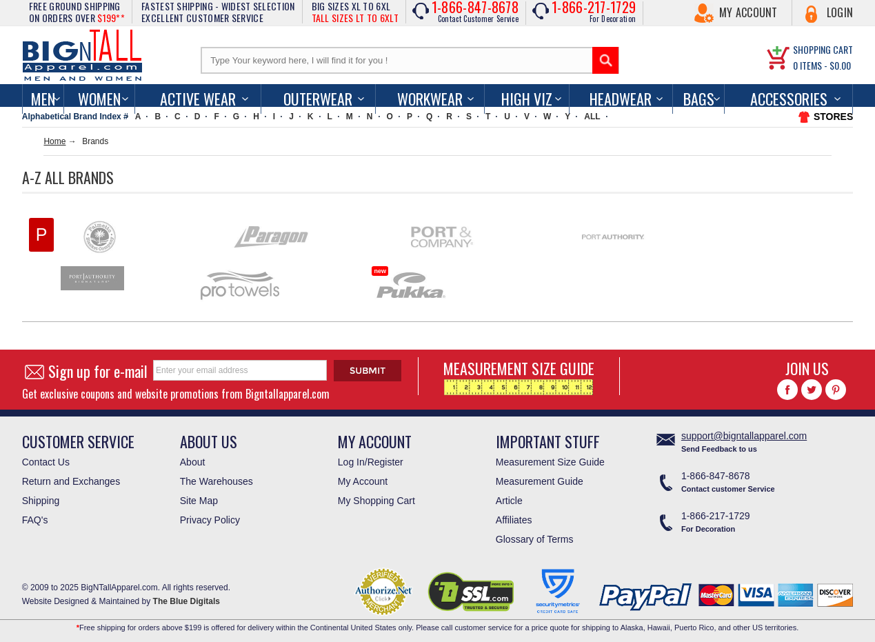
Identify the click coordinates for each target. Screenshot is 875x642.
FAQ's (35, 519)
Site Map (199, 500)
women (99, 99)
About (192, 462)
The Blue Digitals (186, 601)
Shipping (41, 500)
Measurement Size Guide (550, 462)
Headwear (621, 99)
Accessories (788, 99)
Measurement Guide (539, 481)
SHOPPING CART (823, 49)
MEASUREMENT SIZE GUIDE (518, 376)
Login (840, 12)
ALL (592, 116)
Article (509, 500)
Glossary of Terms (535, 539)
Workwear (430, 99)
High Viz (526, 99)
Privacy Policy (210, 519)
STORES (833, 116)
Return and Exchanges (71, 481)
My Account (748, 12)
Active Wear (198, 99)
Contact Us (46, 462)
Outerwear (317, 99)
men (43, 99)
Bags (698, 99)
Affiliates (514, 519)
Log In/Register (370, 462)
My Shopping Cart (376, 500)
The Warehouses (216, 481)
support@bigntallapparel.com (744, 435)
